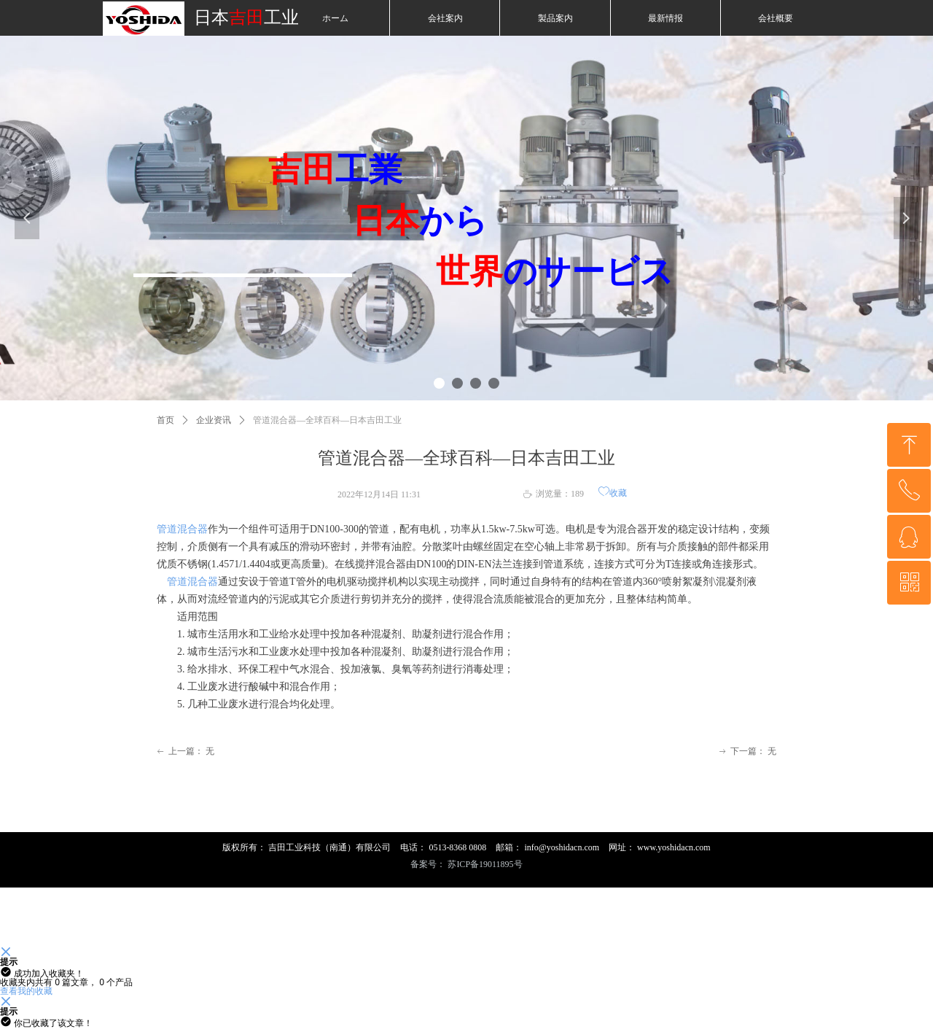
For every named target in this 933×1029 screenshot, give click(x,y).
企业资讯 (213, 420)
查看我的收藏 (26, 991)
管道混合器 (182, 529)
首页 (165, 420)
